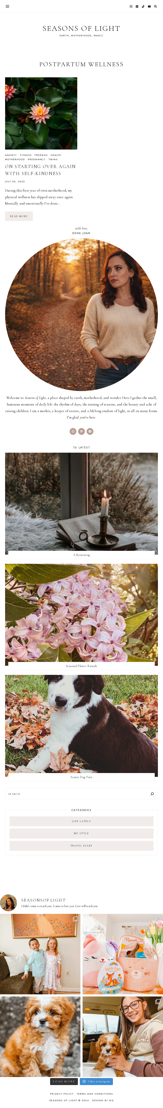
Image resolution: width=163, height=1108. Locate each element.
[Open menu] (7, 6)
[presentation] (41, 113)
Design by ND (103, 1100)
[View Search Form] (155, 6)
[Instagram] (131, 6)
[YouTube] (149, 6)
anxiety (11, 155)
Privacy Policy (62, 1093)
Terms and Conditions (95, 1093)
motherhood (15, 159)
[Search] (152, 793)
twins (53, 159)
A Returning (81, 555)
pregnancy (36, 159)
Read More (21, 218)
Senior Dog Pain (81, 777)
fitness (26, 155)
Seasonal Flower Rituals (81, 666)
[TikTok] (143, 6)
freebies (41, 155)
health (56, 155)
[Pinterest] (137, 6)
